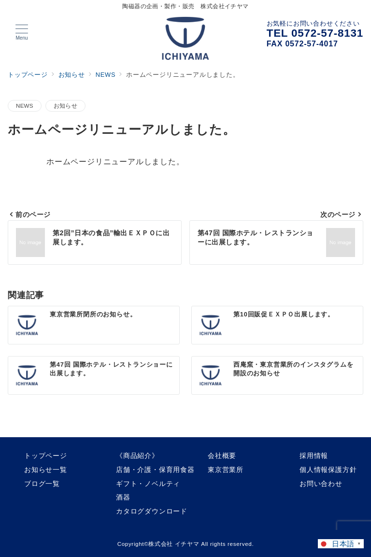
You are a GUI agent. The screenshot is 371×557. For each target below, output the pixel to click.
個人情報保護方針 (328, 469)
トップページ (45, 455)
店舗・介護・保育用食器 (155, 469)
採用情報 (314, 455)
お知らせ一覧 (45, 469)
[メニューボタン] (22, 32)
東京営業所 (225, 469)
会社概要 (222, 455)
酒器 (123, 497)
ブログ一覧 (42, 483)
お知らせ (65, 105)
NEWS (24, 105)
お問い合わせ (321, 483)
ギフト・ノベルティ (148, 483)
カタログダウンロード (151, 511)
